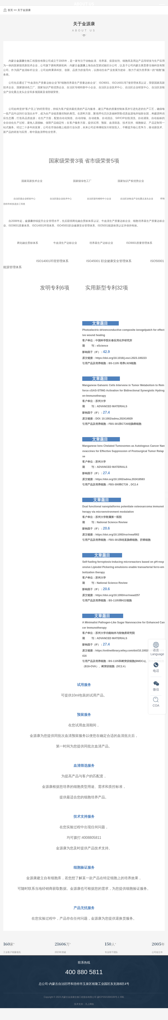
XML (122, 997)
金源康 (20, 60)
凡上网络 (89, 1004)
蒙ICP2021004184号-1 (108, 997)
